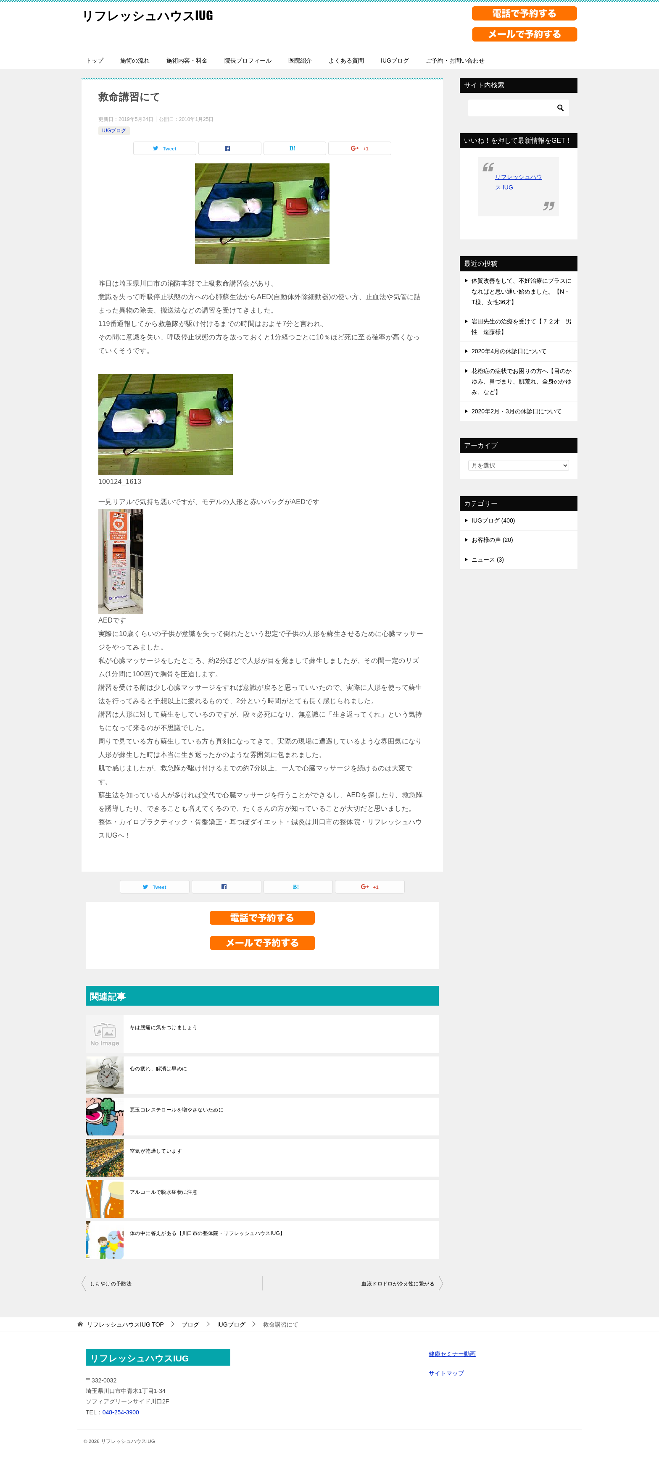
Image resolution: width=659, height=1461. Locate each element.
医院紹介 (300, 60)
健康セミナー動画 (452, 1354)
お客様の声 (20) (492, 539)
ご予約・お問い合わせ (455, 60)
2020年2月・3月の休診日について (517, 411)
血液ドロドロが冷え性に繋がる (398, 1284)
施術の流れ (135, 60)
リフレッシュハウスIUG (149, 14)
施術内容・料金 (187, 60)
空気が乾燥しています (156, 1151)
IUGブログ (395, 60)
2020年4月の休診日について (509, 351)
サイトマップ (446, 1373)
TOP (125, 1324)
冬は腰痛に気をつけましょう (164, 1027)
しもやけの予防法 (111, 1284)
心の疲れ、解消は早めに (158, 1069)
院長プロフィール (248, 60)
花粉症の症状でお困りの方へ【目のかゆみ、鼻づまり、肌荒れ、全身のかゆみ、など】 (522, 381)
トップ (94, 60)
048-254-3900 (121, 1412)
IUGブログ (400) (493, 520)
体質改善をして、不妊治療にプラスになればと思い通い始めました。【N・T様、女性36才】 (522, 291)
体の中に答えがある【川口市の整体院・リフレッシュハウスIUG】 (207, 1233)
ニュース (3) (488, 559)
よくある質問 (346, 60)
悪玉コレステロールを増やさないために (177, 1110)
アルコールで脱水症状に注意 (164, 1192)
